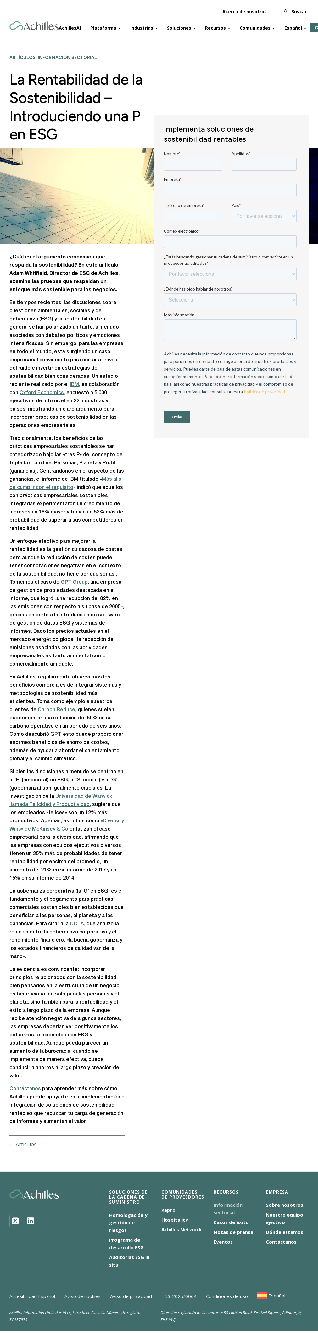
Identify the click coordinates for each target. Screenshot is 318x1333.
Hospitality (174, 1220)
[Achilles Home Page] (34, 24)
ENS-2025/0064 (179, 1296)
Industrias (141, 26)
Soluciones (179, 26)
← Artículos (22, 1144)
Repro (168, 1210)
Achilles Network (181, 1229)
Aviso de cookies (82, 1296)
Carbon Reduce (56, 710)
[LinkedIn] (30, 1221)
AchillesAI (70, 26)
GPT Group (74, 582)
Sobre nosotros (284, 1205)
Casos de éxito (231, 1222)
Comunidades (255, 26)
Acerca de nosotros (244, 9)
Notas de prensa (233, 1232)
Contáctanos (25, 1089)
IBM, (75, 385)
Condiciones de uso (227, 1296)
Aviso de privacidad (131, 1296)
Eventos (223, 1242)
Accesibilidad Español (32, 1296)
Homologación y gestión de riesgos (128, 1222)
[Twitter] (15, 1221)
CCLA (77, 924)
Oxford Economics (42, 393)
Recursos (215, 26)
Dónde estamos (284, 1232)
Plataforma (103, 26)
